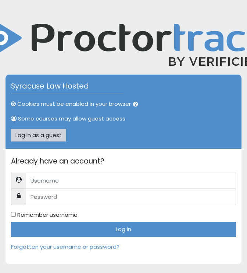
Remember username (47, 215)
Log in (123, 229)
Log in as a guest (38, 135)
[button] (137, 104)
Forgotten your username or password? (65, 247)
